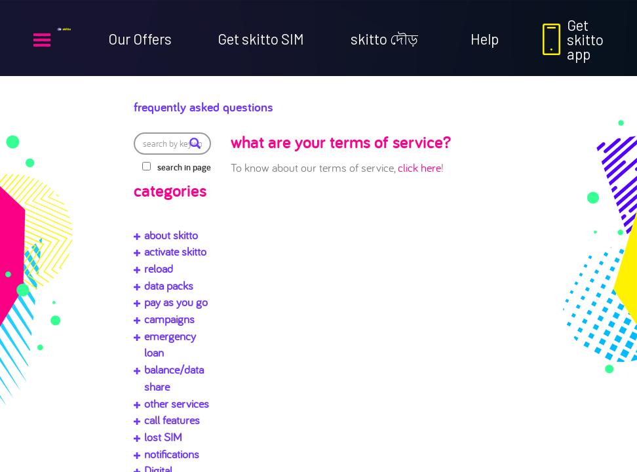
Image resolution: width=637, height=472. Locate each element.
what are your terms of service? (341, 141)
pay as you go (176, 301)
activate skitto (175, 251)
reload (158, 268)
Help (485, 38)
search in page (184, 167)
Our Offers (140, 38)
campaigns (169, 318)
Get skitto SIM (261, 38)
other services (176, 403)
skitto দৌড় (384, 38)
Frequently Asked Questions (246, 103)
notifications (171, 454)
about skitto (171, 235)
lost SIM (163, 436)
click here (419, 167)
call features (172, 419)
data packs (168, 285)
